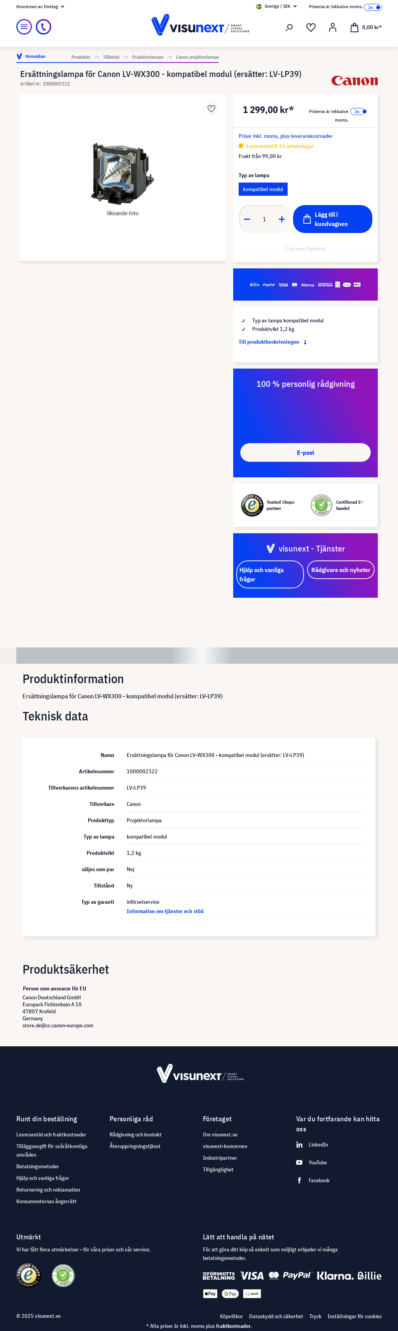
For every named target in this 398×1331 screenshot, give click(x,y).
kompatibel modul (263, 189)
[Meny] (24, 27)
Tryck (315, 1316)
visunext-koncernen (225, 1146)
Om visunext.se (220, 1134)
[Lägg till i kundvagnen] (332, 219)
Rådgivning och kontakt (136, 1134)
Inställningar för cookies (355, 1316)
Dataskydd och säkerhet (276, 1316)
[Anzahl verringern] (247, 219)
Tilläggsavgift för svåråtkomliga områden (51, 1150)
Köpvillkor (231, 1316)
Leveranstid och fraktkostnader (51, 1134)
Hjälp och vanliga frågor (42, 1177)
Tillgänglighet (218, 1169)
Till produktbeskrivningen (274, 341)
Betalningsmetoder (37, 1166)
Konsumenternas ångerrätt (46, 1201)
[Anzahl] (264, 219)
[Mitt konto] (332, 27)
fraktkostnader (233, 1325)
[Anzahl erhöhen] (282, 219)
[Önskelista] (311, 27)
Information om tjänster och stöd (165, 911)
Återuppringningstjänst (135, 1146)
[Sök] (289, 27)
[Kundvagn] (366, 26)
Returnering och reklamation (48, 1189)
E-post (305, 452)
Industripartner (220, 1157)
